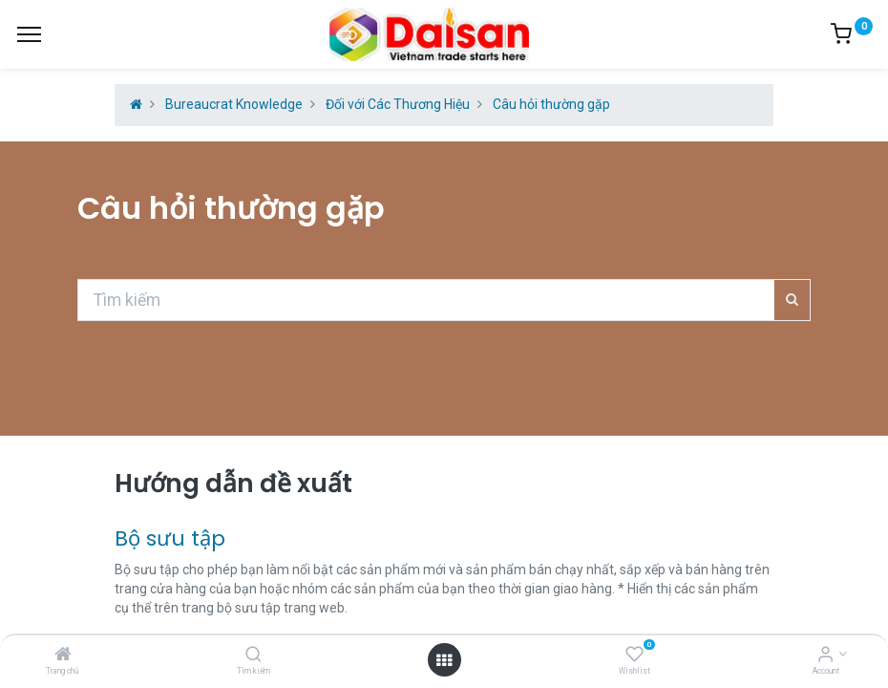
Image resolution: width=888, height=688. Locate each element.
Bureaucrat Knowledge (234, 104)
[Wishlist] (634, 655)
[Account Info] (825, 655)
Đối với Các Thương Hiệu (398, 104)
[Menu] (29, 34)
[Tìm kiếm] (253, 655)
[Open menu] (444, 660)
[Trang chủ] (63, 655)
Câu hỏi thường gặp (551, 104)
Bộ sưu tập (170, 538)
